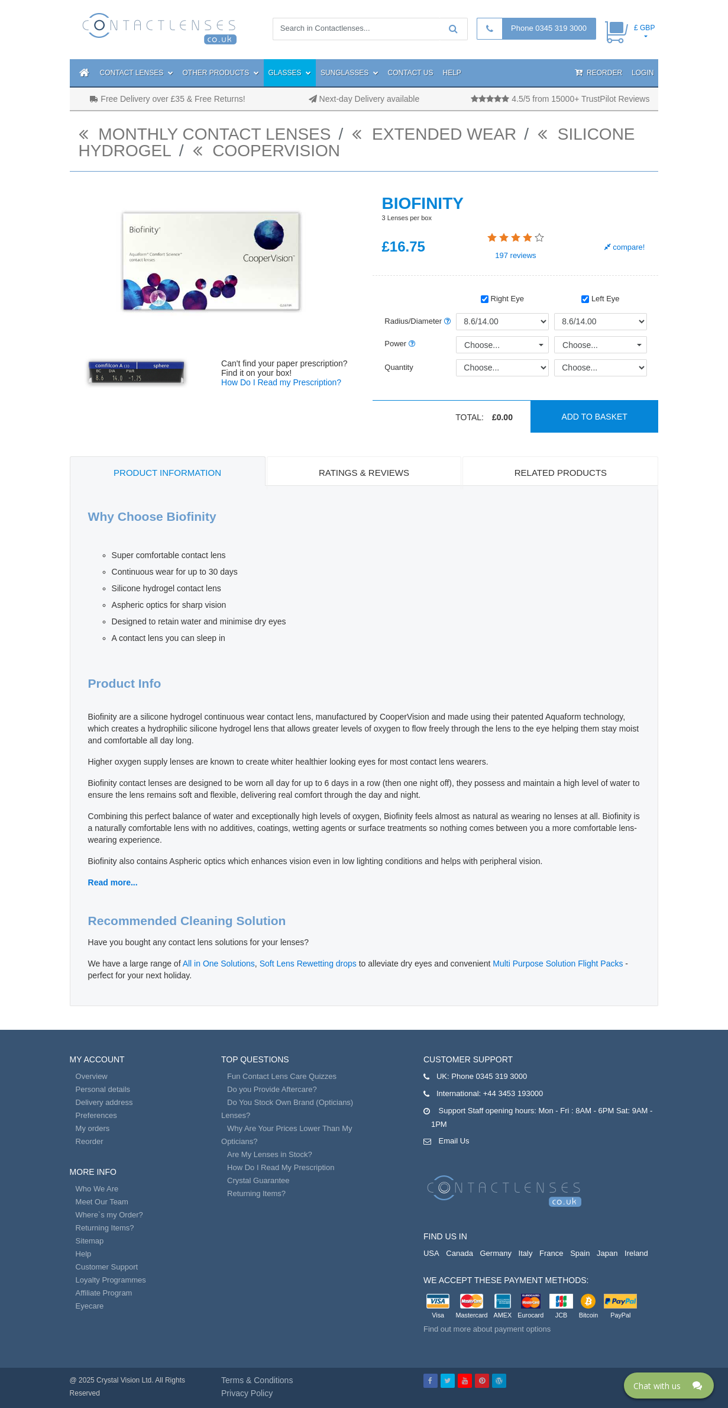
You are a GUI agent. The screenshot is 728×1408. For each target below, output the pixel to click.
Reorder (598, 72)
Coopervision (267, 150)
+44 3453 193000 (513, 1093)
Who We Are (97, 1188)
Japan (607, 1253)
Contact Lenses (136, 73)
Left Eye (600, 298)
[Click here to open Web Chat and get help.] (669, 1385)
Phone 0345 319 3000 (549, 28)
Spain (580, 1253)
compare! (624, 247)
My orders (93, 1128)
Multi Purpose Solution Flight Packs (558, 963)
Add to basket (594, 416)
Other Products (221, 73)
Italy (526, 1253)
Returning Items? (105, 1227)
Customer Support (107, 1266)
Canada (459, 1253)
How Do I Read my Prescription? (281, 382)
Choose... (482, 345)
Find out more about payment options (487, 1329)
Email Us (454, 1140)
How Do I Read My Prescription (280, 1167)
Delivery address (104, 1102)
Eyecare (90, 1305)
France (551, 1253)
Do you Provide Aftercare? (272, 1089)
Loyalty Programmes (111, 1279)
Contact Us (410, 73)
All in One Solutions (219, 963)
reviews (515, 255)
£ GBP (644, 28)
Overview (92, 1076)
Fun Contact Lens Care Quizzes (282, 1076)
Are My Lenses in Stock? (269, 1154)
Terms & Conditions (257, 1380)
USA (431, 1253)
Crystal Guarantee (258, 1180)
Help (452, 73)
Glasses (289, 73)
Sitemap (90, 1240)
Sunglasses (349, 73)
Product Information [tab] (167, 473)
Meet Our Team (102, 1201)
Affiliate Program (104, 1292)
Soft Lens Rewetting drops (308, 963)
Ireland (636, 1253)
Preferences (96, 1115)
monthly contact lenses (205, 134)
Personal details (103, 1089)
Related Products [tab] (561, 473)
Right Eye (502, 298)
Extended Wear (434, 134)
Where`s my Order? (109, 1214)
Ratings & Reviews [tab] (364, 473)
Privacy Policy (247, 1393)
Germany (496, 1253)
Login (642, 73)
